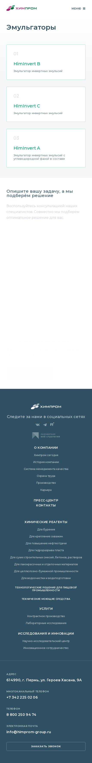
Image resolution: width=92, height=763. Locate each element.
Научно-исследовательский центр (46, 641)
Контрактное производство (46, 616)
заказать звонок (46, 746)
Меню (79, 8)
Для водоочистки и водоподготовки (46, 578)
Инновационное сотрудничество (46, 648)
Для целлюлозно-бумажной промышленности (46, 571)
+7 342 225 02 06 (22, 697)
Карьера (46, 490)
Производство (46, 482)
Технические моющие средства (46, 598)
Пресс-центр (46, 500)
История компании (46, 462)
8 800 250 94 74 (21, 715)
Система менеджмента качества (46, 469)
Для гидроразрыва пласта (46, 550)
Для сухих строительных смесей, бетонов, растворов (46, 557)
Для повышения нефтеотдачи (46, 543)
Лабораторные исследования (46, 623)
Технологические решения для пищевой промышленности (46, 589)
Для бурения (46, 529)
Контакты (46, 505)
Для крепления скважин (46, 536)
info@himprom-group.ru (28, 732)
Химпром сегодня (46, 455)
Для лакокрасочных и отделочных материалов (46, 564)
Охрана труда (46, 475)
